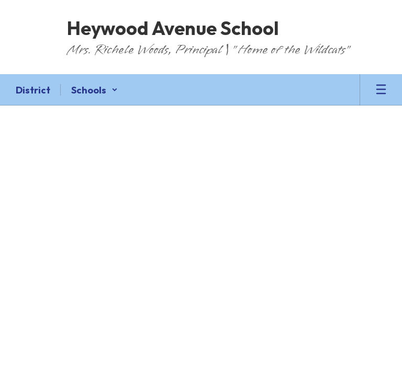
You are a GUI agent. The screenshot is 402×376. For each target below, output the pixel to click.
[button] (94, 89)
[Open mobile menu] (381, 89)
